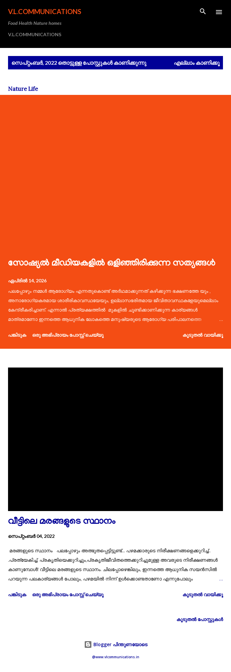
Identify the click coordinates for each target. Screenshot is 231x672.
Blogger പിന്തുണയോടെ (115, 644)
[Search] (203, 12)
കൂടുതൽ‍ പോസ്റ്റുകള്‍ (199, 619)
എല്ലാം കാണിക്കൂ (197, 62)
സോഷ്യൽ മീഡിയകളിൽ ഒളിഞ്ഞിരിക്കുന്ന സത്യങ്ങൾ (111, 264)
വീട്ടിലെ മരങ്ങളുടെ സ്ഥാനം (62, 522)
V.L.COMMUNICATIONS (44, 11)
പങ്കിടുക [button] (17, 335)
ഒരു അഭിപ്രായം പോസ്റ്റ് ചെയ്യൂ (67, 335)
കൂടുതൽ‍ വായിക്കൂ (202, 335)
